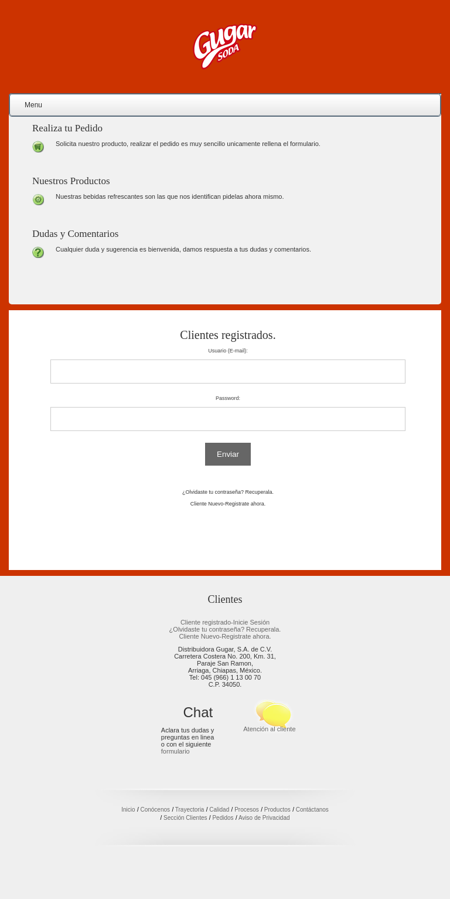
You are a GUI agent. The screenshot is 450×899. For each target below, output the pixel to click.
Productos (277, 809)
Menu (33, 105)
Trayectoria (189, 809)
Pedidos (222, 818)
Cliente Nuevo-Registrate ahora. (228, 504)
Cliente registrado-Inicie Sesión (225, 622)
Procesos (246, 809)
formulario (175, 751)
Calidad (219, 809)
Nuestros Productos (71, 180)
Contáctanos (312, 809)
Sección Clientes (185, 818)
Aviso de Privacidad (264, 818)
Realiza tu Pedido (67, 128)
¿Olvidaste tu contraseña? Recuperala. (228, 492)
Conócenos (155, 809)
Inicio (128, 809)
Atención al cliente (269, 728)
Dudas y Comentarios (75, 233)
